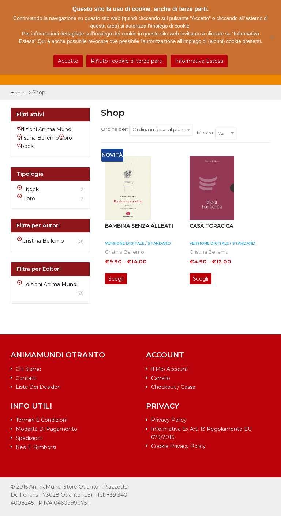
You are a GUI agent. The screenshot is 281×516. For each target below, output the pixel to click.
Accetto (68, 61)
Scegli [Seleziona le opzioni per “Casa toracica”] (200, 279)
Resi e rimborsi (36, 447)
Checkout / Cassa (173, 387)
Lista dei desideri (38, 387)
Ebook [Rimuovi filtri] (25, 146)
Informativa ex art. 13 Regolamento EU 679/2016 (201, 433)
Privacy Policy (169, 420)
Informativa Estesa (199, 61)
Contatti (26, 378)
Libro (28, 198)
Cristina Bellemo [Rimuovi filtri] (38, 137)
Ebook (30, 189)
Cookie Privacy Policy (178, 446)
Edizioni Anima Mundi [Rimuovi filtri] (44, 129)
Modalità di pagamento (46, 429)
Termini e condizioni (41, 420)
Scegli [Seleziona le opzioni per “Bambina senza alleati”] (116, 279)
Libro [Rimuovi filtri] (65, 137)
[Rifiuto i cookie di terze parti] (272, 37)
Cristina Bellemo (124, 252)
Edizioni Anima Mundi (50, 284)
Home (18, 92)
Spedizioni (29, 438)
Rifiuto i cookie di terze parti (126, 61)
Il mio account (169, 369)
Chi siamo (28, 369)
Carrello (160, 378)
